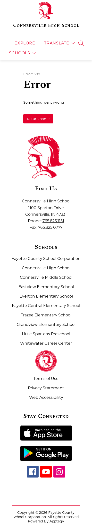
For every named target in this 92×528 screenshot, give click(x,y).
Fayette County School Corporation (46, 258)
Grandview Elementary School (46, 324)
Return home (38, 119)
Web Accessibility (46, 397)
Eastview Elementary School (46, 287)
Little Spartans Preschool (46, 334)
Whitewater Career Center (46, 343)
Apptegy (57, 521)
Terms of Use (46, 378)
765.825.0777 (50, 227)
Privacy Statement (46, 388)
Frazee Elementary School (46, 315)
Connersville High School (46, 268)
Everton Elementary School (46, 296)
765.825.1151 (53, 221)
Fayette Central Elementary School (46, 305)
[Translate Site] (59, 43)
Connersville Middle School (46, 277)
